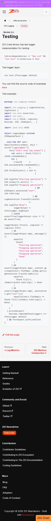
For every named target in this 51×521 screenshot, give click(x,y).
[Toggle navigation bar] (4, 12)
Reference (8, 378)
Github (7, 405)
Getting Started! (11, 373)
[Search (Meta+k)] (46, 11)
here (4, 87)
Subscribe (9, 433)
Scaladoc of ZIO (12, 389)
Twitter (7, 416)
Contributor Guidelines (14, 449)
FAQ (5, 487)
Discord (8, 411)
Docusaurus (28, 514)
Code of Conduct (11, 498)
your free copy (12, 5)
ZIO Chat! (43, 518)
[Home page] (5, 21)
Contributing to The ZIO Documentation (23, 460)
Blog (5, 482)
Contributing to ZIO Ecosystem (18, 454)
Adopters (7, 492)
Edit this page (10, 334)
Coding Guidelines (12, 465)
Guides (6, 383)
